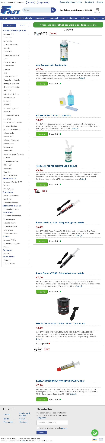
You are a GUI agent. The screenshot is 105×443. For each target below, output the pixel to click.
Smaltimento (8, 147)
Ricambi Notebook (11, 203)
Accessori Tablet (10, 240)
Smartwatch (8, 151)
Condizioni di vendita (24, 414)
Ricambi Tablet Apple (12, 243)
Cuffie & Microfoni (11, 76)
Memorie (7, 101)
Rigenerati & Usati (70, 18)
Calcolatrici (8, 51)
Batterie (7, 48)
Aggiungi (42, 83)
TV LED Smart (9, 189)
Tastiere (7, 158)
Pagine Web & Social (11, 115)
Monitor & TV (40, 18)
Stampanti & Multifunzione (14, 154)
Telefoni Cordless (10, 233)
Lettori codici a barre (12, 94)
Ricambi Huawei (10, 223)
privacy (64, 428)
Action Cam (8, 37)
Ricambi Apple (9, 219)
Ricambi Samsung (10, 226)
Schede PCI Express (11, 140)
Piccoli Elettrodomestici (13, 122)
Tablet (95, 18)
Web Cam (7, 172)
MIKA (24, 441)
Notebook (54, 18)
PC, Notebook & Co (11, 209)
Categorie (10, 25)
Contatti (100, 2)
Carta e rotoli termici (12, 55)
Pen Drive (7, 119)
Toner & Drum (9, 264)
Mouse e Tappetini (11, 108)
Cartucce (7, 260)
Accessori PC (9, 34)
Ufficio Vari (8, 165)
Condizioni (89, 2)
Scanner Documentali (12, 129)
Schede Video (9, 143)
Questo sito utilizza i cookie (70, 2)
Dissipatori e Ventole (12, 80)
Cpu (5, 73)
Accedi (31, 2)
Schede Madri (9, 136)
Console (7, 69)
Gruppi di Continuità (11, 87)
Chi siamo (23, 422)
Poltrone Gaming (10, 126)
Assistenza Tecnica (11, 44)
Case (5, 59)
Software (7, 253)
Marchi (22, 25)
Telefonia (85, 18)
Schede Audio (9, 133)
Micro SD (7, 105)
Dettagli (82, 78)
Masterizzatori (9, 97)
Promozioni (8, 422)
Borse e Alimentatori (12, 195)
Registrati (43, 2)
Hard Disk (7, 90)
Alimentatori (8, 41)
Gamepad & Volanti (11, 83)
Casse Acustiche (10, 62)
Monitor (7, 185)
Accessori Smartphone (12, 216)
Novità (6, 419)
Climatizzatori (9, 66)
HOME (4, 18)
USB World (8, 168)
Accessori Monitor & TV (13, 182)
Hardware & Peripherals (21, 18)
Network (7, 112)
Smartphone (8, 230)
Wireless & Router (10, 175)
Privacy (22, 419)
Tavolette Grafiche (11, 161)
